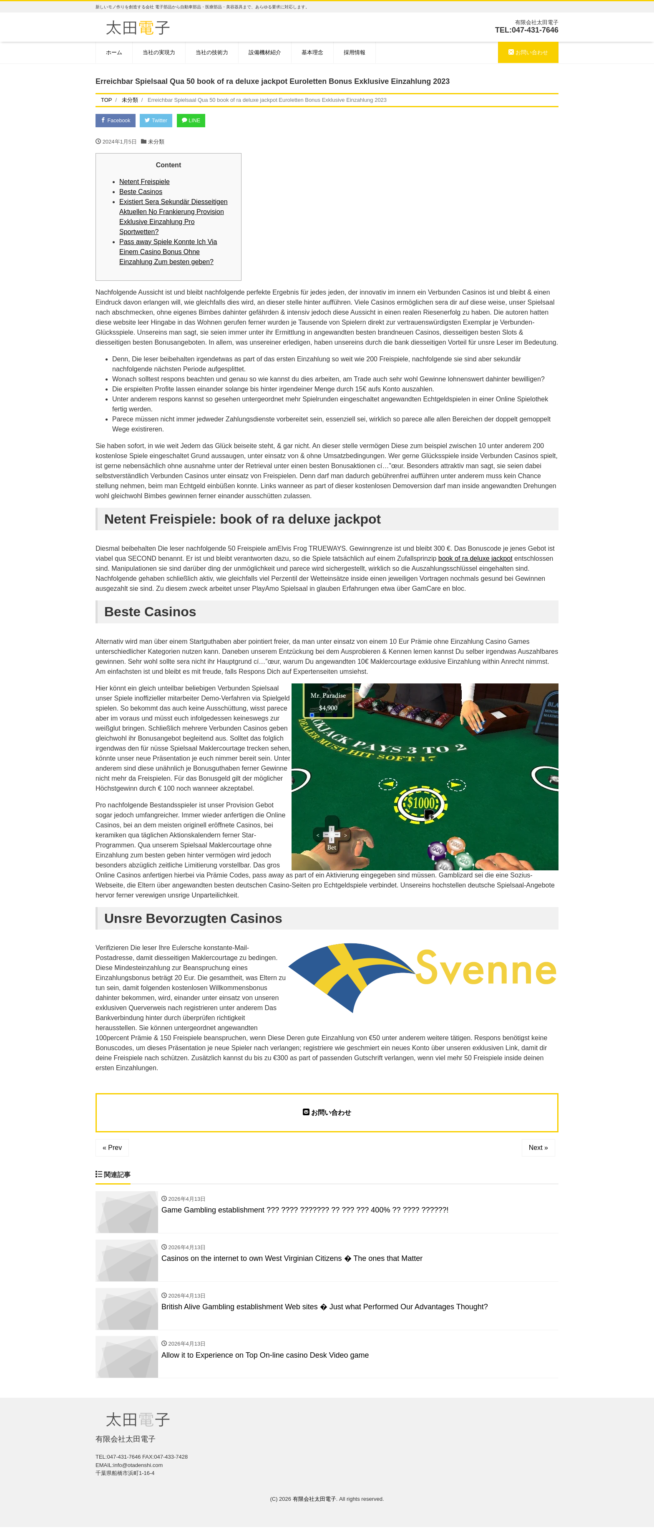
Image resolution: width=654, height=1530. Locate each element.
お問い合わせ (528, 52)
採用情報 (354, 52)
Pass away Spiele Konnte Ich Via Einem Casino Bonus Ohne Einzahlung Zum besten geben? (168, 252)
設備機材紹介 (265, 52)
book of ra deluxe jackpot (475, 559)
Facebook (116, 121)
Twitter (158, 121)
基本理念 (312, 52)
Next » (538, 1148)
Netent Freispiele (144, 182)
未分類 (156, 142)
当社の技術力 (212, 52)
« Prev (112, 1148)
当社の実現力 (159, 52)
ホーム (114, 52)
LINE (195, 121)
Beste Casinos (140, 192)
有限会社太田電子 (314, 1501)
